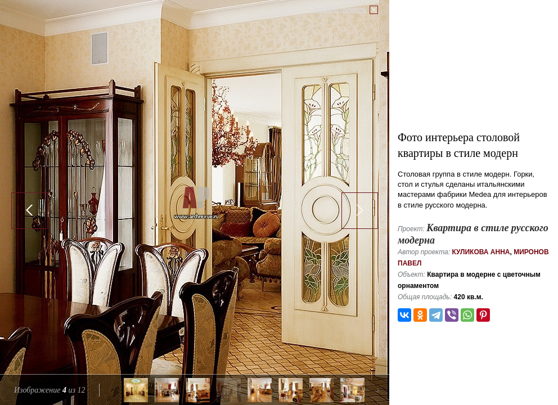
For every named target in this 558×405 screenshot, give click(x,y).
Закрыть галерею (340, 10)
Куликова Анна (481, 252)
